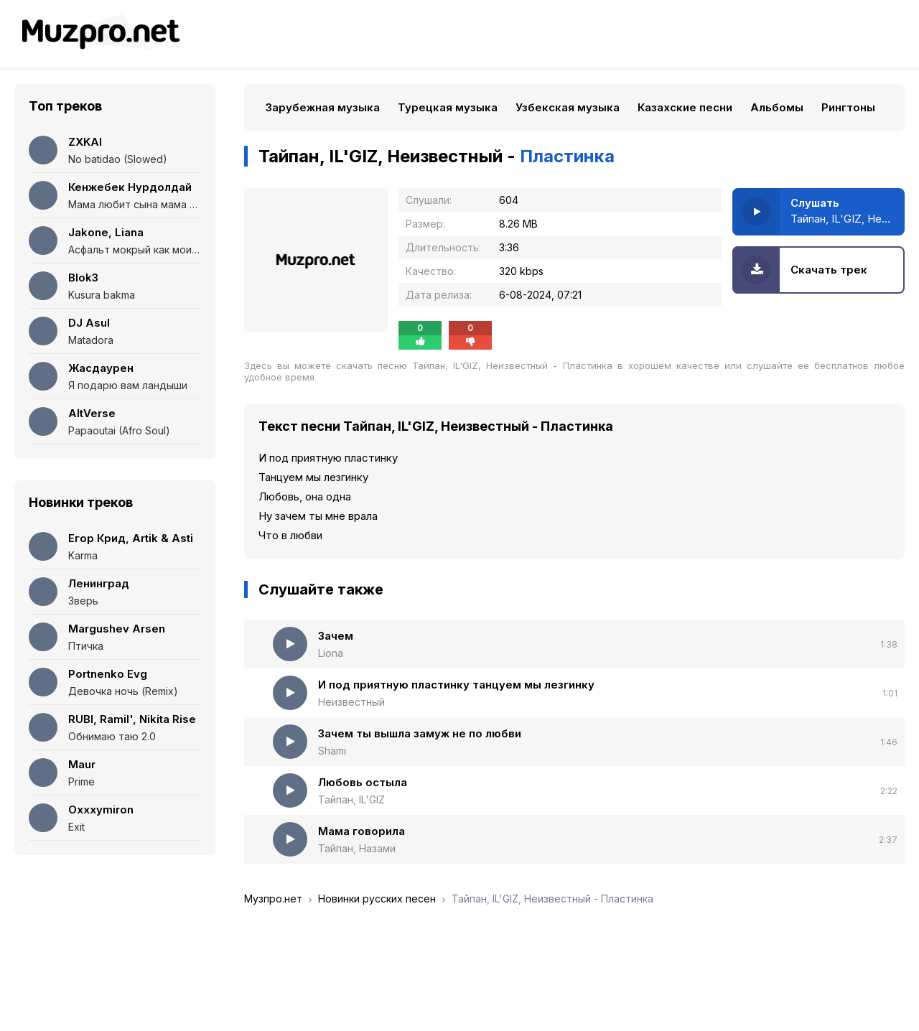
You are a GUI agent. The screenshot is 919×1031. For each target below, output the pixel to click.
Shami (332, 751)
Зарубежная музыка (323, 107)
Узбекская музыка (568, 107)
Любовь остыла (362, 782)
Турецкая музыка (448, 107)
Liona (330, 653)
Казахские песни (685, 107)
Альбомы (776, 107)
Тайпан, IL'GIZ (351, 799)
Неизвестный (351, 702)
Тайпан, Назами (357, 848)
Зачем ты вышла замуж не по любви (419, 733)
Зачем (335, 636)
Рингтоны (848, 107)
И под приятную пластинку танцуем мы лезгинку (456, 684)
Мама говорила (361, 831)
